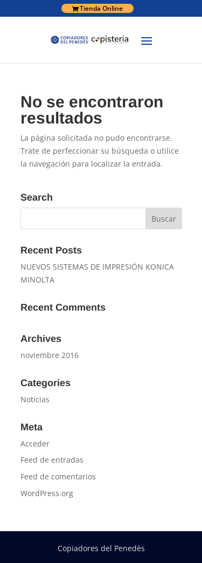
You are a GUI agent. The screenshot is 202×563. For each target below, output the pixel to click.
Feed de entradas (51, 460)
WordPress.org (46, 493)
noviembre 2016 (49, 355)
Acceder (35, 443)
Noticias (35, 399)
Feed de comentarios (58, 476)
